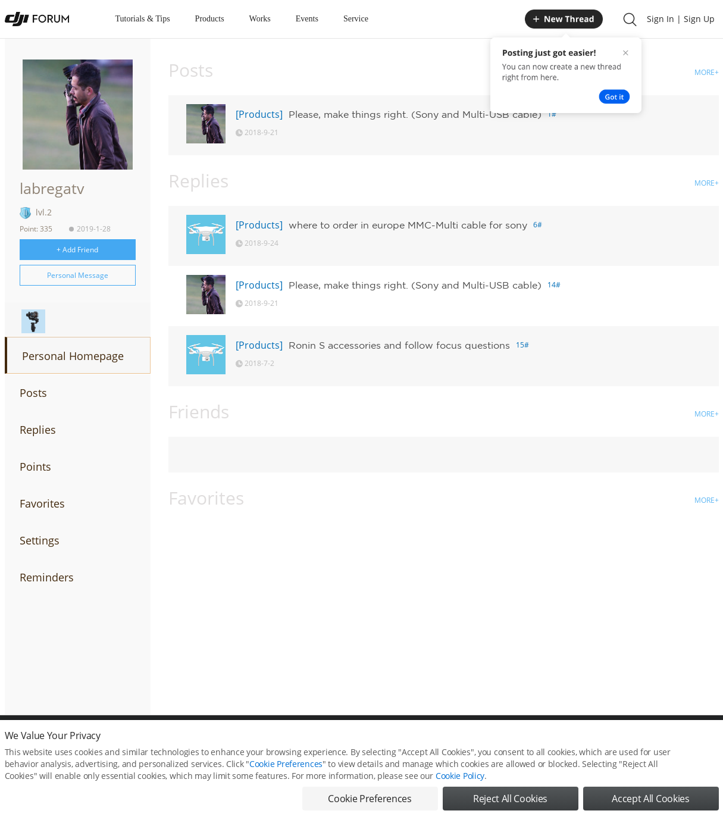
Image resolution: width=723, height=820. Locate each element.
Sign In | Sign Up (681, 18)
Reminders (47, 577)
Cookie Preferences (286, 765)
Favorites (42, 503)
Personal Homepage (73, 356)
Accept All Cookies (650, 799)
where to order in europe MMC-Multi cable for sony (408, 225)
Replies (38, 429)
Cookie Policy (460, 777)
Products (209, 18)
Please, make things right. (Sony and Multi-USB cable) (415, 114)
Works (260, 18)
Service (355, 18)
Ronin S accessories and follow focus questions (399, 345)
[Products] (259, 114)
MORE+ (706, 72)
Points (35, 466)
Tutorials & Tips (142, 18)
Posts (33, 393)
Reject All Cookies (510, 799)
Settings (40, 540)
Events (307, 18)
